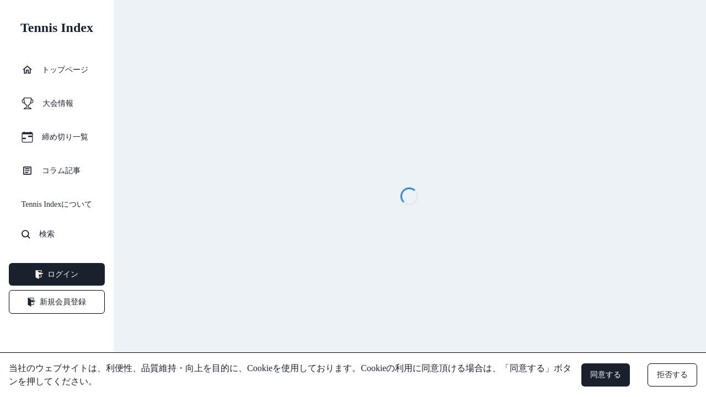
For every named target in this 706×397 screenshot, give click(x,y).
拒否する (672, 375)
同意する (605, 375)
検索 (38, 234)
